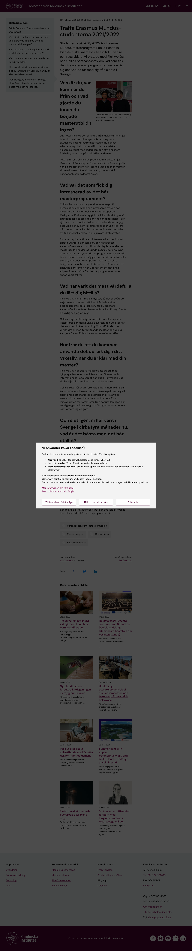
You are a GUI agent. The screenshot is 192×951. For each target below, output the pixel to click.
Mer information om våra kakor (58, 487)
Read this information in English (58, 491)
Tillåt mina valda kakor (96, 502)
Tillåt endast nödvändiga (59, 502)
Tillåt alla (133, 502)
